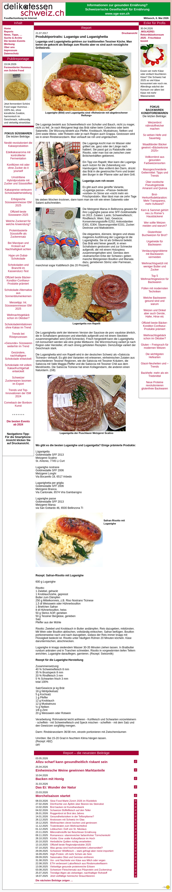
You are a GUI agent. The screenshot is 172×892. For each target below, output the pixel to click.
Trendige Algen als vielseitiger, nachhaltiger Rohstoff (78, 872)
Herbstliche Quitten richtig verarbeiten (70, 841)
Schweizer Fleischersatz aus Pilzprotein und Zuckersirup (81, 869)
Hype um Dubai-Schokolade (18, 257)
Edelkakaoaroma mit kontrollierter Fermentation (18, 155)
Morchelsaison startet (53, 796)
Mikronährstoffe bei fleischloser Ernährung (73, 832)
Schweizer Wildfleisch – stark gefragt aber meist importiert (81, 851)
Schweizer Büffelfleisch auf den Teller (70, 810)
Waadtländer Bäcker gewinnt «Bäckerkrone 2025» (154, 147)
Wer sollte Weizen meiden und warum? (154, 224)
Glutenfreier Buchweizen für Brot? (154, 233)
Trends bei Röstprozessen (18, 335)
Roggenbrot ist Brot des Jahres (67, 813)
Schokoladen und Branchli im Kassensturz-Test (18, 268)
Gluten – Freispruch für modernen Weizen (154, 346)
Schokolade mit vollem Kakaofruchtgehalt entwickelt (18, 368)
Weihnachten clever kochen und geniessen (73, 822)
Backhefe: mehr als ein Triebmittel (154, 374)
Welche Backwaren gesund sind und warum (154, 301)
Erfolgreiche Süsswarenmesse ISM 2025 (18, 202)
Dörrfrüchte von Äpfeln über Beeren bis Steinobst (77, 804)
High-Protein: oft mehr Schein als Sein (71, 854)
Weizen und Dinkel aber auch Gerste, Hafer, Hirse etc (155, 313)
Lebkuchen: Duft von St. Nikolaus (68, 829)
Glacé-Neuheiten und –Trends (154, 365)
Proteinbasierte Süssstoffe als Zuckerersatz (18, 233)
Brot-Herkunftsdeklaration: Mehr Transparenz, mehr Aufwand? (154, 199)
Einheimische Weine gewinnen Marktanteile (70, 770)
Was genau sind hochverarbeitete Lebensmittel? (76, 847)
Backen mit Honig (50, 779)
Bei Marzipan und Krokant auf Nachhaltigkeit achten (18, 246)
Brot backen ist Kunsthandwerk (67, 807)
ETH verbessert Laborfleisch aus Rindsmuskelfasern (78, 863)
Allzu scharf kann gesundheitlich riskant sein (72, 762)
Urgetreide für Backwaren (155, 243)
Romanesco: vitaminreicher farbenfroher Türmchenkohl (80, 835)
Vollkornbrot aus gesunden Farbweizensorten (154, 160)
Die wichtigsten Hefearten (155, 356)
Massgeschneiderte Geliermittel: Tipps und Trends (154, 172)
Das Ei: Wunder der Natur (56, 787)
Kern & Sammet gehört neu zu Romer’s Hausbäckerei (154, 213)
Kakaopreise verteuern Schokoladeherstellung (18, 191)
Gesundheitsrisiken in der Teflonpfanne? (72, 816)
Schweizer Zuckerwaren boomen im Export (18, 380)
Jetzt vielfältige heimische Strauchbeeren (72, 876)
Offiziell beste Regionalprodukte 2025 (70, 844)
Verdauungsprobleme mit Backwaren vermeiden (154, 254)
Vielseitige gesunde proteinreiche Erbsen (72, 866)
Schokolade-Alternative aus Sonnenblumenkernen (18, 293)
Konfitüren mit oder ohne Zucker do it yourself (18, 168)
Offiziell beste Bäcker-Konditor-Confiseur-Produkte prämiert (18, 280)
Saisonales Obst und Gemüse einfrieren (72, 857)
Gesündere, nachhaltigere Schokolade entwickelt (18, 355)
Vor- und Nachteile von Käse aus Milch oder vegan (77, 860)
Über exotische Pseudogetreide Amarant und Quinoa (154, 185)
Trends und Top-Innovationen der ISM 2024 (18, 393)
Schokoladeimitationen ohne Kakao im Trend (18, 326)
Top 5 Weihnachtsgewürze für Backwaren (155, 279)
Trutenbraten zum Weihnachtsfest (68, 825)
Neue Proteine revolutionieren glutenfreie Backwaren (154, 385)
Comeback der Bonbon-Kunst (18, 404)
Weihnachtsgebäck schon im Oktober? (18, 316)
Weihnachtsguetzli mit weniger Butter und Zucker (155, 266)
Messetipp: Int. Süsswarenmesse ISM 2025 (18, 305)
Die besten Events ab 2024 (18, 423)
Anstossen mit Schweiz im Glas (67, 819)
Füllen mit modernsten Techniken (154, 290)
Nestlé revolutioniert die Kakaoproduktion (18, 144)
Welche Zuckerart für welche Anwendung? (18, 223)
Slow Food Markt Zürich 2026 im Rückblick (73, 800)
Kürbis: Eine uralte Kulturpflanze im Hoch (72, 838)
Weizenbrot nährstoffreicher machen (154, 125)
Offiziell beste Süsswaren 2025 (18, 213)
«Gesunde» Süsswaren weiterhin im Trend (18, 345)
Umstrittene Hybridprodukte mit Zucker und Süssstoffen (18, 180)
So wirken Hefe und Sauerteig (154, 136)
